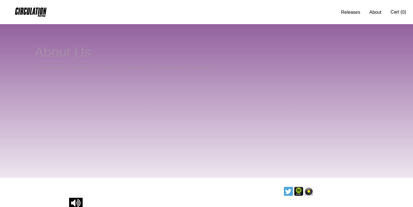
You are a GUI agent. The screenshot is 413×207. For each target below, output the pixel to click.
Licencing (328, 191)
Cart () (398, 12)
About (375, 12)
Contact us (359, 191)
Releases (350, 12)
